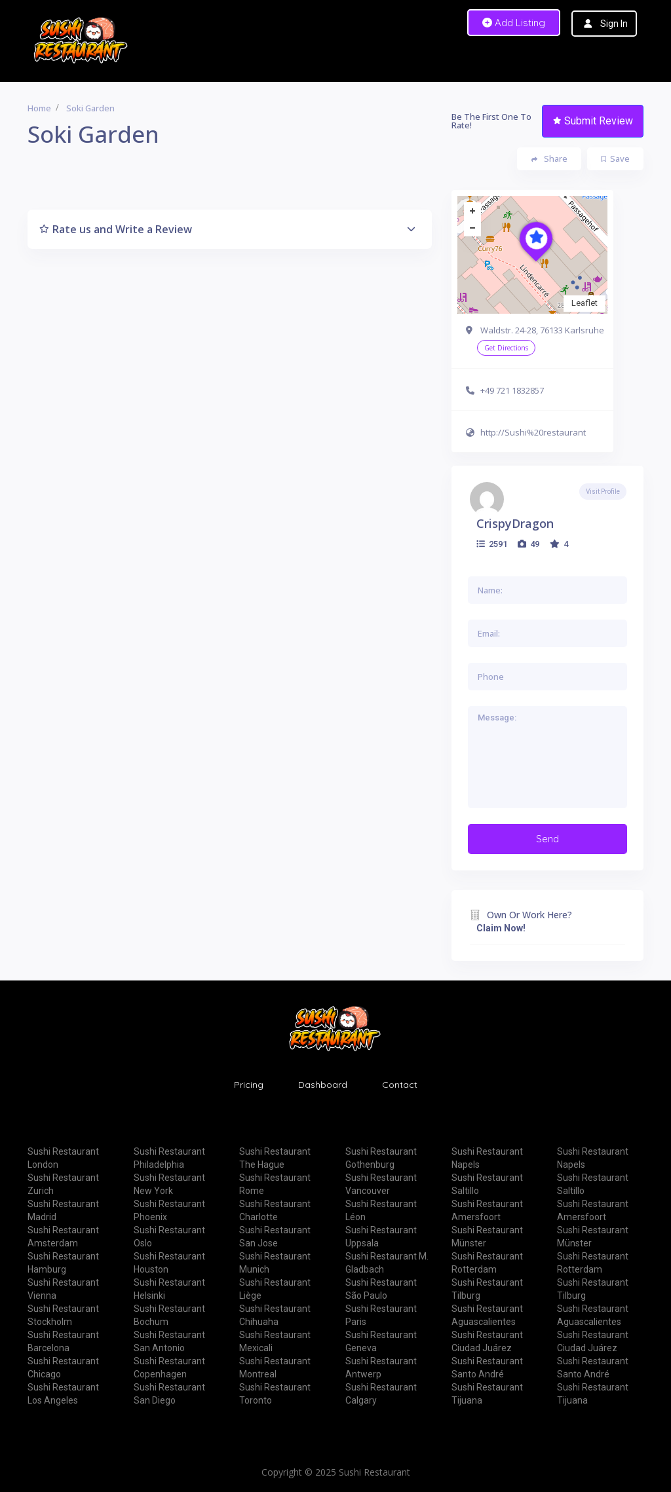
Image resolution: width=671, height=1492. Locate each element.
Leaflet (584, 303)
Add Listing (513, 22)
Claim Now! (501, 928)
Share (549, 159)
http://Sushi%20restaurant (533, 432)
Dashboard (322, 1085)
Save (616, 158)
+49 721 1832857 (512, 390)
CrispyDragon (515, 523)
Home (39, 108)
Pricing (248, 1085)
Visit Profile (603, 491)
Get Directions (506, 347)
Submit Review (593, 121)
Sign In (614, 23)
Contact (399, 1085)
